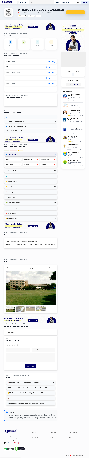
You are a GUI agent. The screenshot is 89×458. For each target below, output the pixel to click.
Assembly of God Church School (73, 119)
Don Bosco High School (74, 152)
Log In (78, 2)
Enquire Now (51, 61)
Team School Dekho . (80, 455)
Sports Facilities (10, 186)
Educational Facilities (12, 154)
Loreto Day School (73, 136)
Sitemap (70, 437)
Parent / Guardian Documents (15, 121)
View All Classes (31, 89)
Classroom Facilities (12, 170)
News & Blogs (35, 437)
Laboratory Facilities (11, 176)
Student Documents (12, 117)
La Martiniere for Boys (74, 110)
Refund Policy (53, 432)
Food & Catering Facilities (13, 202)
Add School (52, 437)
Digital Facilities (10, 197)
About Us (34, 432)
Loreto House (72, 104)
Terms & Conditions (72, 432)
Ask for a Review (73, 84)
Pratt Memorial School (73, 144)
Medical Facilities (11, 213)
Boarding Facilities (11, 181)
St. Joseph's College (73, 160)
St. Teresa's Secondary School (74, 95)
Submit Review (31, 366)
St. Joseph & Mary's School (74, 128)
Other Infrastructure (11, 218)
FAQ (69, 440)
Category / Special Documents (16, 126)
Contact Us (34, 435)
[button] (54, 287)
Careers (52, 435)
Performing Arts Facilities (13, 192)
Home (5, 6)
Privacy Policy (71, 435)
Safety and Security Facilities (14, 208)
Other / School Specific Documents (17, 131)
